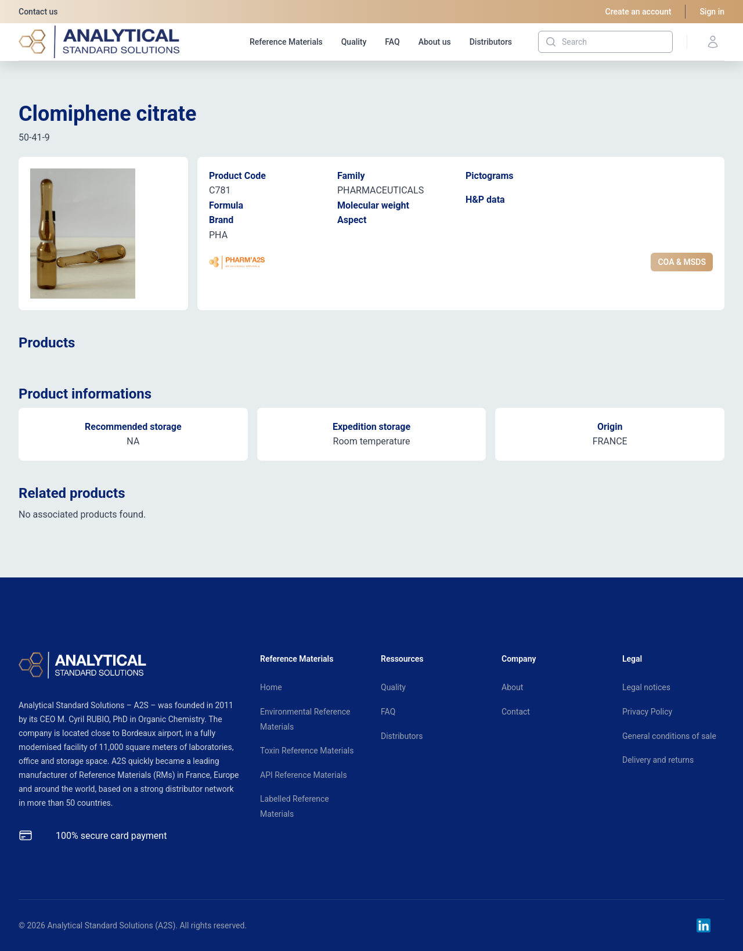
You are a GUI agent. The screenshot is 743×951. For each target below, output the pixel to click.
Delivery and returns (658, 760)
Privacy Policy (647, 711)
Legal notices (646, 687)
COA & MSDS (682, 262)
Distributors (491, 41)
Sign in (711, 11)
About (512, 687)
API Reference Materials (303, 775)
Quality (354, 41)
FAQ (392, 41)
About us (435, 41)
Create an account (638, 11)
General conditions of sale (669, 736)
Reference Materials (286, 41)
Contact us (38, 11)
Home (271, 687)
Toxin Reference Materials (307, 750)
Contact (516, 711)
